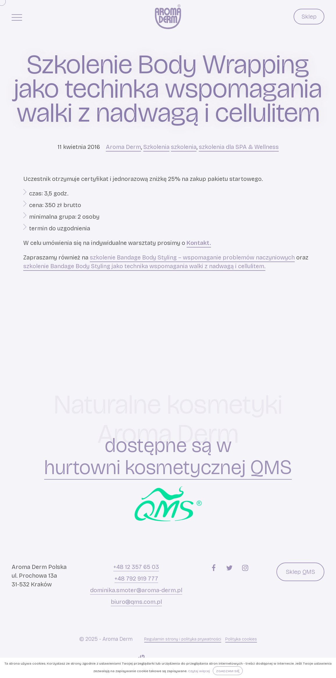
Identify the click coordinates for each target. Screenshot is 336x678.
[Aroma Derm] (168, 16)
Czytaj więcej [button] (199, 671)
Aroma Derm (123, 146)
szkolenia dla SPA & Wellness (239, 146)
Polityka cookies (241, 639)
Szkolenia (156, 146)
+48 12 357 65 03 (136, 566)
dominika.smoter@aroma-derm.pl (136, 590)
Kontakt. (199, 242)
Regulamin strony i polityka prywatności (182, 639)
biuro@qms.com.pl (136, 601)
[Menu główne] (17, 17)
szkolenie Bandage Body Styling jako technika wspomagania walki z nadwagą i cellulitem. (144, 266)
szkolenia (183, 146)
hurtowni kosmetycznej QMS (168, 467)
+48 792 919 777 (136, 578)
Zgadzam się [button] (228, 671)
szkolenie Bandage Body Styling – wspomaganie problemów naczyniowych (192, 257)
